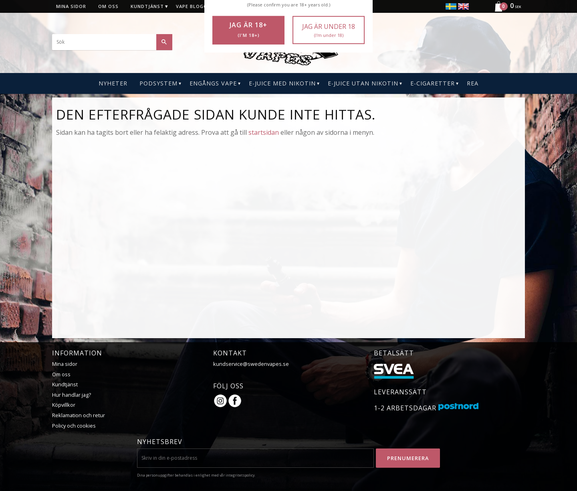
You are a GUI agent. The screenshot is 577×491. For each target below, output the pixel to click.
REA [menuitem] (472, 83)
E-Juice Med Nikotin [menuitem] (282, 83)
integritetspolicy (240, 475)
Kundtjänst (65, 384)
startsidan (263, 132)
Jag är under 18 (328, 30)
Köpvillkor (63, 404)
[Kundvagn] (504, 10)
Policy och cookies (74, 425)
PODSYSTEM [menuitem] (158, 83)
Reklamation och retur (78, 415)
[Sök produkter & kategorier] (112, 42)
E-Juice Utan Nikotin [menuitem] (363, 83)
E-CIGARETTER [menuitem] (432, 83)
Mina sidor (64, 363)
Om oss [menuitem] (108, 6)
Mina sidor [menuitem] (71, 6)
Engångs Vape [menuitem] (213, 83)
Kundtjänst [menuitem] (147, 6)
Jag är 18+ (248, 29)
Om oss (61, 374)
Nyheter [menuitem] (113, 83)
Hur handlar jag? (71, 394)
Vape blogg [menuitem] (191, 6)
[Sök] (164, 42)
